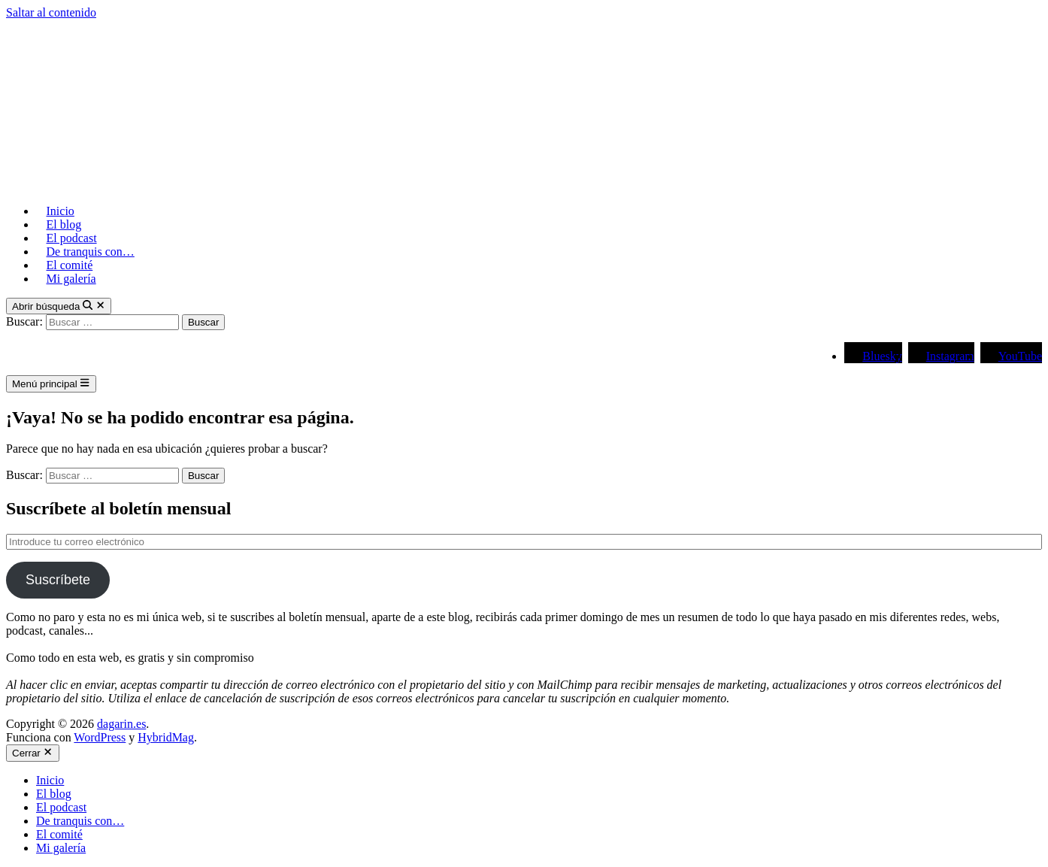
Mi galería (71, 278)
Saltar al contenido (51, 12)
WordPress (100, 737)
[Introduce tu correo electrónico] (524, 542)
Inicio (60, 211)
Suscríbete (58, 579)
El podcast (72, 238)
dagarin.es (121, 723)
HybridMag (166, 737)
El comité (70, 265)
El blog (64, 224)
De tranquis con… (91, 251)
